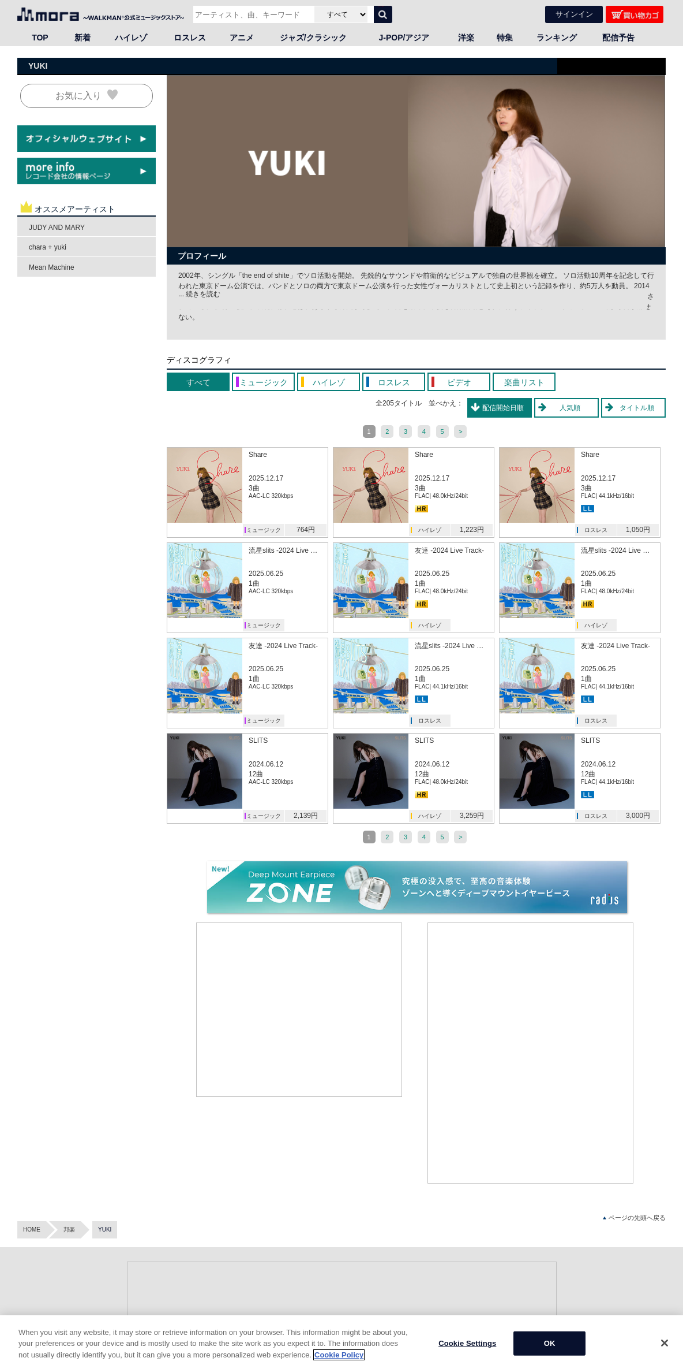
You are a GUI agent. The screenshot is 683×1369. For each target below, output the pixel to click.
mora (24, 1274)
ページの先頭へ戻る (634, 1131)
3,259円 (472, 816)
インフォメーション (599, 1309)
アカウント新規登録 (339, 1274)
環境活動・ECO (593, 1332)
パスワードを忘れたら (486, 1332)
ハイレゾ (131, 37)
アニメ (242, 37)
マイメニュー (330, 1286)
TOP (40, 37)
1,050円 (638, 530)
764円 (306, 530)
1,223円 (472, 530)
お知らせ (469, 1286)
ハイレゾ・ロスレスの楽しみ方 (353, 1344)
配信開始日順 (503, 408)
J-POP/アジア (404, 37)
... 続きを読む (199, 294)
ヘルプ (466, 1274)
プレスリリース (593, 1297)
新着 (82, 37)
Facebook (226, 1332)
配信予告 (618, 37)
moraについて (331, 1321)
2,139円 (306, 816)
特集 (505, 37)
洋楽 (466, 37)
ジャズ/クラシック (313, 37)
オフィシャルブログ (239, 1309)
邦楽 (69, 1143)
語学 (138, 1344)
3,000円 (638, 816)
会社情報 (584, 1274)
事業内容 (584, 1286)
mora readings (35, 1304)
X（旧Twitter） (232, 1321)
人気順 (570, 408)
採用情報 (584, 1321)
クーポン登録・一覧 (339, 1297)
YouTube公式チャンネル (244, 1344)
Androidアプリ (475, 1297)
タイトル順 (637, 408)
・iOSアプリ (33, 1294)
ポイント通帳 (330, 1309)
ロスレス (190, 37)
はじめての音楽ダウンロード (350, 1332)
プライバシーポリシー (602, 1344)
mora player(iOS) (479, 1309)
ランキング (556, 37)
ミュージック (263, 530)
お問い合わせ (474, 1344)
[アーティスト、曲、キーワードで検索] (252, 14)
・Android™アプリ (41, 1285)
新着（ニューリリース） (245, 1286)
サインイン (574, 14)
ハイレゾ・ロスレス (483, 1321)
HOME (31, 1143)
